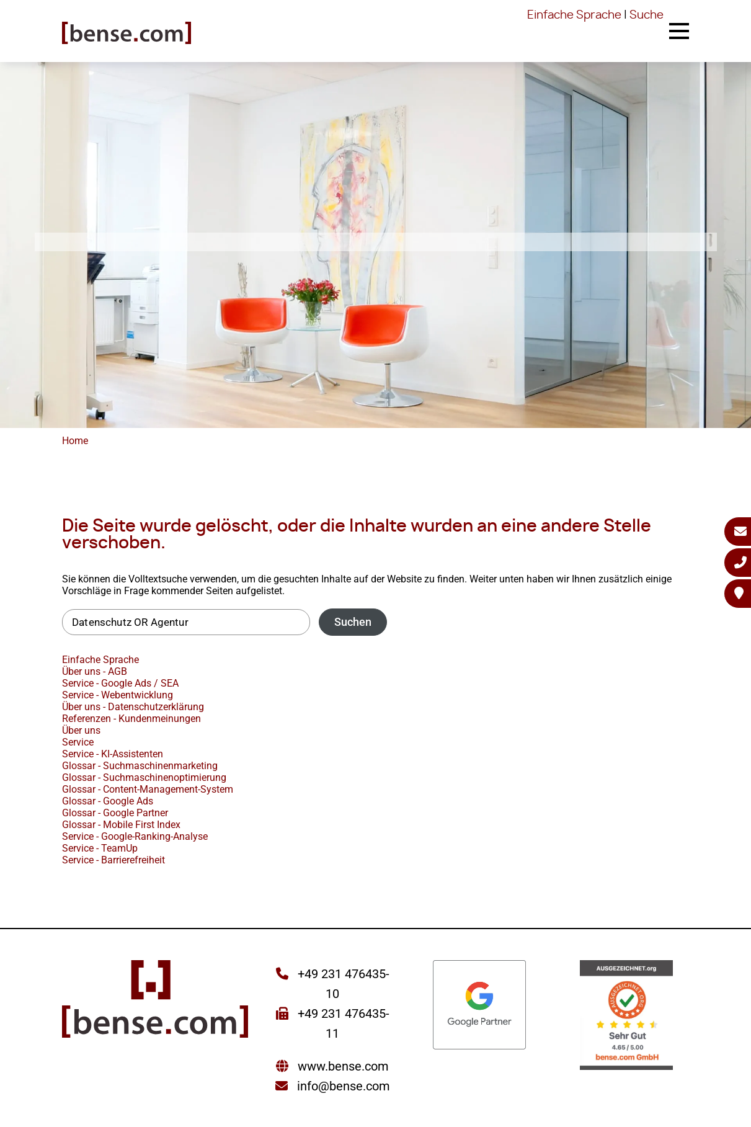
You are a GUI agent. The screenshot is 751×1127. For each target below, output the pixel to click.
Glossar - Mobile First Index (121, 825)
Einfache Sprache (574, 15)
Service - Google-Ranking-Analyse (135, 836)
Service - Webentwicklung (117, 695)
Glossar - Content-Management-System (147, 789)
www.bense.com (343, 1066)
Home (75, 441)
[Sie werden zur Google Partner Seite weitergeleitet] (479, 1005)
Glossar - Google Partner (115, 813)
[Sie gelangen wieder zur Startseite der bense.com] (126, 34)
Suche (646, 15)
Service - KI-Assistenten (112, 754)
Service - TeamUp (100, 848)
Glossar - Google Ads (107, 801)
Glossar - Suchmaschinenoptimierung (144, 777)
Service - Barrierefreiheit (113, 860)
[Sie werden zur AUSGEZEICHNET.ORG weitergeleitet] (626, 1016)
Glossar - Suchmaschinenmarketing (140, 766)
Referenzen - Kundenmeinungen (131, 718)
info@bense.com (343, 1086)
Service (78, 742)
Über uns (81, 730)
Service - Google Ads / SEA (120, 683)
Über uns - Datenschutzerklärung (133, 707)
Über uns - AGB (94, 671)
